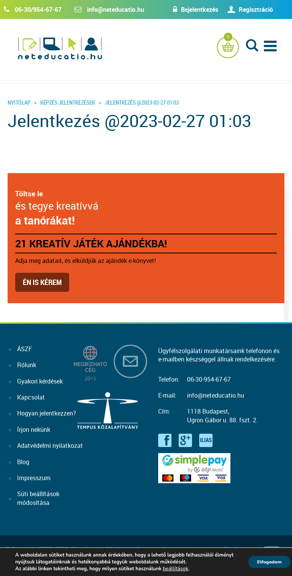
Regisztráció (256, 9)
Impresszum (34, 478)
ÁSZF (24, 349)
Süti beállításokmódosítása (38, 498)
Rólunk (26, 365)
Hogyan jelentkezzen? (46, 413)
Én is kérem (42, 282)
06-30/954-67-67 (38, 9)
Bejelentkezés (192, 9)
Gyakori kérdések (40, 381)
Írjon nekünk (33, 429)
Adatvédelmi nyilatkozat (50, 445)
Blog (23, 462)
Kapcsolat (31, 397)
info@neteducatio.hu (115, 9)
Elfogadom (265, 561)
